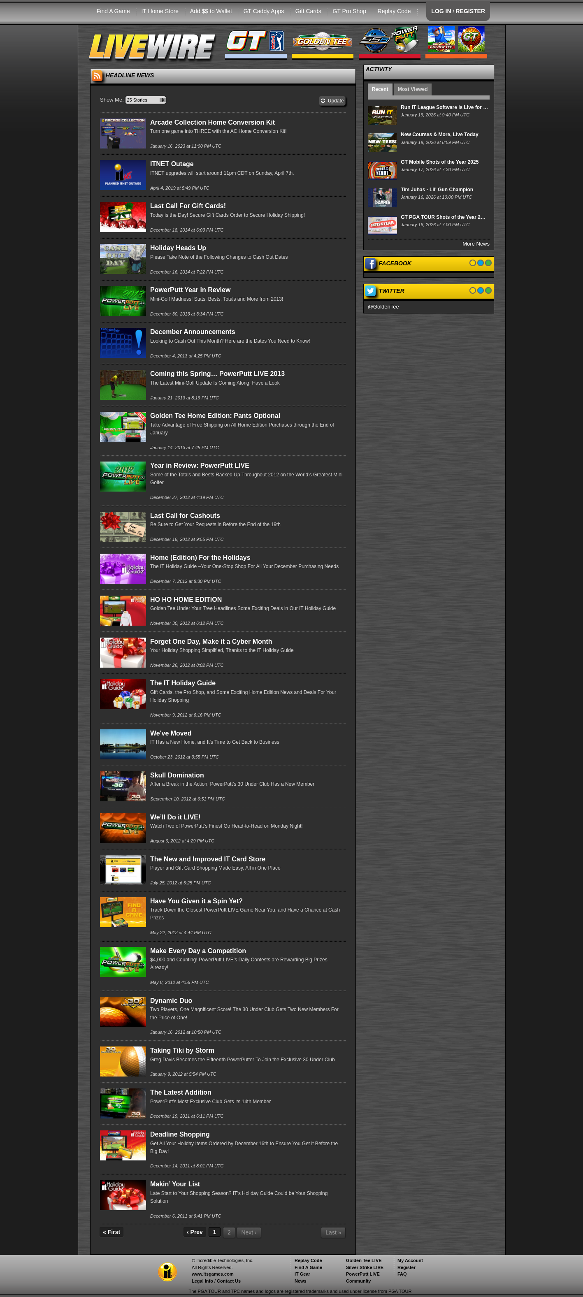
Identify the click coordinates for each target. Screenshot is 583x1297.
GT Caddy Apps (264, 11)
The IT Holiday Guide (183, 683)
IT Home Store (160, 11)
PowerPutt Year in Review (190, 289)
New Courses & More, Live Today (439, 134)
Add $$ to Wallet (211, 11)
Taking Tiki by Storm (182, 1050)
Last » (333, 1232)
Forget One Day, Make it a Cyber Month (211, 641)
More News (476, 244)
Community (358, 1280)
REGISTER (470, 11)
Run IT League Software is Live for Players (451, 107)
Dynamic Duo (171, 1000)
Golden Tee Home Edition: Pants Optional (215, 415)
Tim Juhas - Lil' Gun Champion (437, 190)
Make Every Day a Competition (198, 950)
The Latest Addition (180, 1092)
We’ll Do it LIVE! (175, 817)
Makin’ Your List (175, 1184)
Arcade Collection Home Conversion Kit (212, 122)
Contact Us (229, 1280)
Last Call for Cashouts (185, 515)
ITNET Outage (172, 163)
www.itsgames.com (213, 1273)
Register (406, 1267)
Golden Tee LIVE (364, 1260)
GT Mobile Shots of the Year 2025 (439, 162)
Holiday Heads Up (178, 247)
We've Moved (170, 733)
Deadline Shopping (180, 1134)
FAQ (402, 1273)
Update (332, 101)
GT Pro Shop (349, 11)
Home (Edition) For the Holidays (200, 557)
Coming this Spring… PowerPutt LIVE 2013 (217, 373)
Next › (248, 1232)
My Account (410, 1260)
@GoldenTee (383, 307)
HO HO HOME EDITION (186, 599)
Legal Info (202, 1280)
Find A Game (113, 11)
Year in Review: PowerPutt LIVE (199, 465)
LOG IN (441, 11)
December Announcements (192, 331)
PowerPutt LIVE (363, 1273)
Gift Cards (308, 11)
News (301, 1280)
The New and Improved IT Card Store (207, 859)
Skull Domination (177, 775)
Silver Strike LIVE (364, 1267)
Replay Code (394, 11)
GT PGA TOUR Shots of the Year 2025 (445, 217)
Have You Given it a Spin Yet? (196, 901)
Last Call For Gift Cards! (188, 205)
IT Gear (302, 1273)
